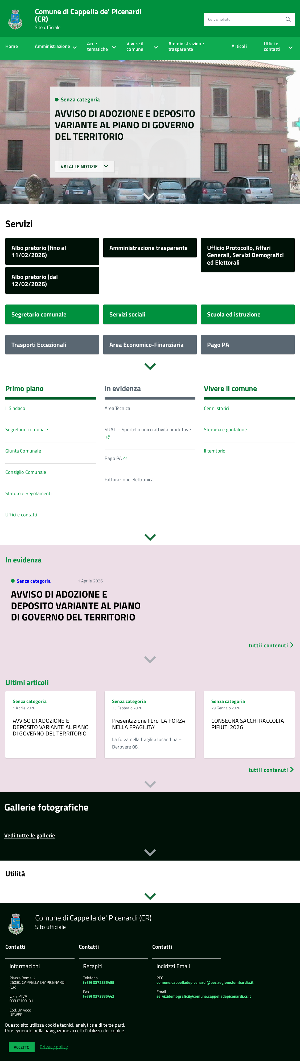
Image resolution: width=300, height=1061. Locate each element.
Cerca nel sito (219, 19)
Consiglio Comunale (25, 472)
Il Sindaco (15, 408)
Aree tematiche (97, 46)
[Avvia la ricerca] (288, 19)
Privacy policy (54, 1046)
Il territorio (214, 450)
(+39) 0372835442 (98, 996)
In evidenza (123, 388)
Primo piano (24, 388)
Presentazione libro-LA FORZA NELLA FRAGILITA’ (148, 723)
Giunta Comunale (23, 450)
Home (11, 46)
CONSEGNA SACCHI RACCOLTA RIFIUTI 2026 (247, 723)
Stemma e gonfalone (225, 429)
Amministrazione (52, 46)
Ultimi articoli (27, 682)
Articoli (239, 46)
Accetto (22, 1047)
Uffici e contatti (272, 46)
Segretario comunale (26, 429)
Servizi (19, 223)
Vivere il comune (230, 388)
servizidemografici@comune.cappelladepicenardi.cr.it (204, 996)
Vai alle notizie (84, 166)
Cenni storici (216, 408)
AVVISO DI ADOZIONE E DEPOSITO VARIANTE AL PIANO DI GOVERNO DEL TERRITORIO (125, 124)
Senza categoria (80, 99)
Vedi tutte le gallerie (29, 834)
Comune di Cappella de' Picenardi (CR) (88, 19)
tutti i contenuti (272, 645)
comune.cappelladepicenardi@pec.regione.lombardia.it (205, 982)
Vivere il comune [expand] (134, 46)
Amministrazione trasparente (186, 46)
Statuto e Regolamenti (28, 493)
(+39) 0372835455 (98, 982)
